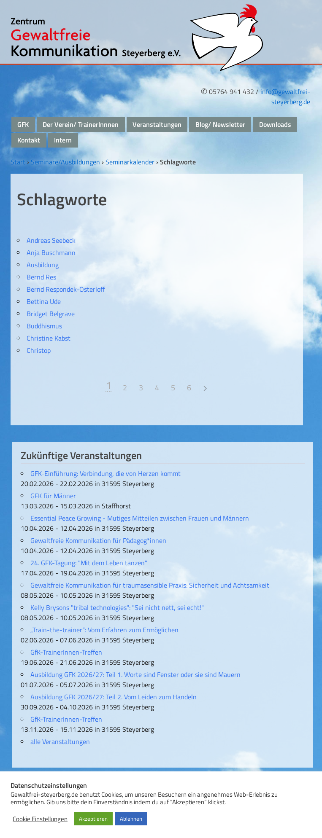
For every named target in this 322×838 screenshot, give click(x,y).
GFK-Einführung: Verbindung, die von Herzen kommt (105, 473)
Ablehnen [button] (131, 818)
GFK (23, 124)
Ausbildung (43, 265)
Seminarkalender (130, 162)
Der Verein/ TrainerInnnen (81, 124)
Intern (63, 140)
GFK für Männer (53, 496)
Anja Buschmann (51, 252)
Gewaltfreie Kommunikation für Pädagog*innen (98, 540)
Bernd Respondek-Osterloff (66, 289)
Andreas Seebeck (51, 240)
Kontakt (28, 140)
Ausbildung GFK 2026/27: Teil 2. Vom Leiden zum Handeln (113, 697)
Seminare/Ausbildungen (65, 162)
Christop (39, 350)
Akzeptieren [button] (93, 818)
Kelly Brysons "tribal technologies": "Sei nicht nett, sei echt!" (117, 607)
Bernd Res (41, 277)
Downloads (275, 124)
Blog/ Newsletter (220, 124)
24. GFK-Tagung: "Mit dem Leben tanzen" (88, 563)
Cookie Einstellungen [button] (40, 819)
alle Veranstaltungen (60, 741)
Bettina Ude (44, 301)
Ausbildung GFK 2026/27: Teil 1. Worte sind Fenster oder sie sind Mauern (135, 674)
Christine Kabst (48, 338)
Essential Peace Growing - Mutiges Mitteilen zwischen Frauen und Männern (139, 518)
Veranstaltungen (157, 124)
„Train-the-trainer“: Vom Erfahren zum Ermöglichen (104, 630)
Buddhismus (44, 326)
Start (18, 162)
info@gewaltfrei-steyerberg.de (285, 96)
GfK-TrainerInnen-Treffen (66, 652)
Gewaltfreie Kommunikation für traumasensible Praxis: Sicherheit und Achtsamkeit (149, 585)
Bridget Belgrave (51, 314)
